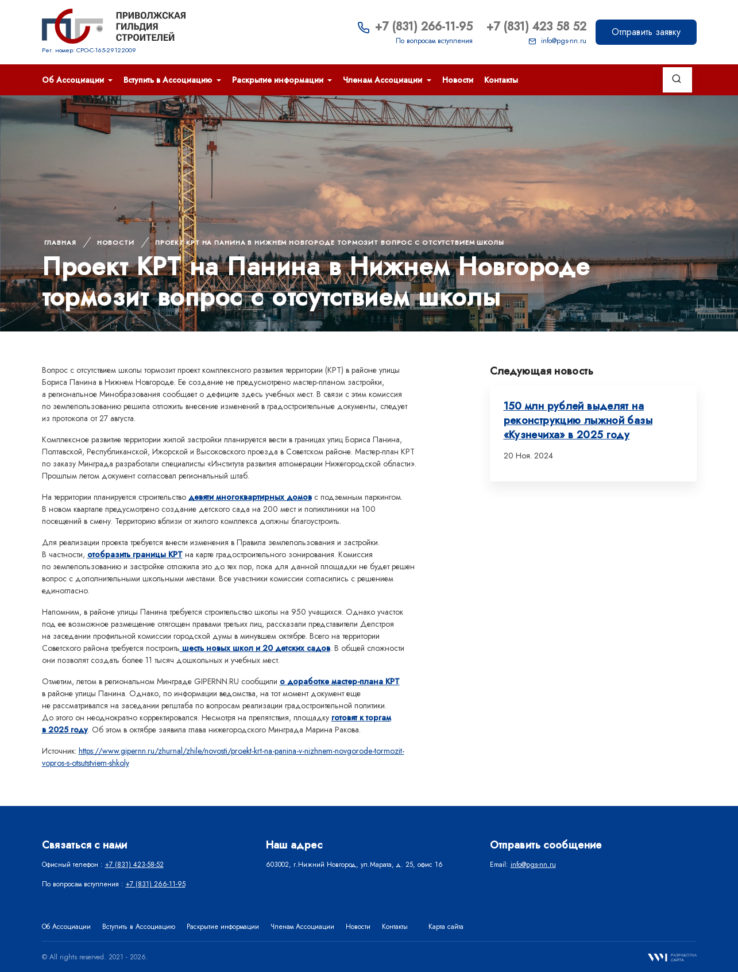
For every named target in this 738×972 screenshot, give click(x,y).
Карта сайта (445, 926)
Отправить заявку (646, 31)
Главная (60, 242)
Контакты (501, 80)
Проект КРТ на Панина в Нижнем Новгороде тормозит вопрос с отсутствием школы (329, 242)
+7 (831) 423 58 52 (536, 26)
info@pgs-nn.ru (557, 41)
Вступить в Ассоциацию (168, 80)
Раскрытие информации (279, 80)
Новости (457, 80)
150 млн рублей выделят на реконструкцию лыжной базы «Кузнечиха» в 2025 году (578, 420)
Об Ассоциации (74, 80)
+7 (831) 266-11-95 (415, 26)
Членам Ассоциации (383, 80)
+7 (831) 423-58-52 (134, 864)
